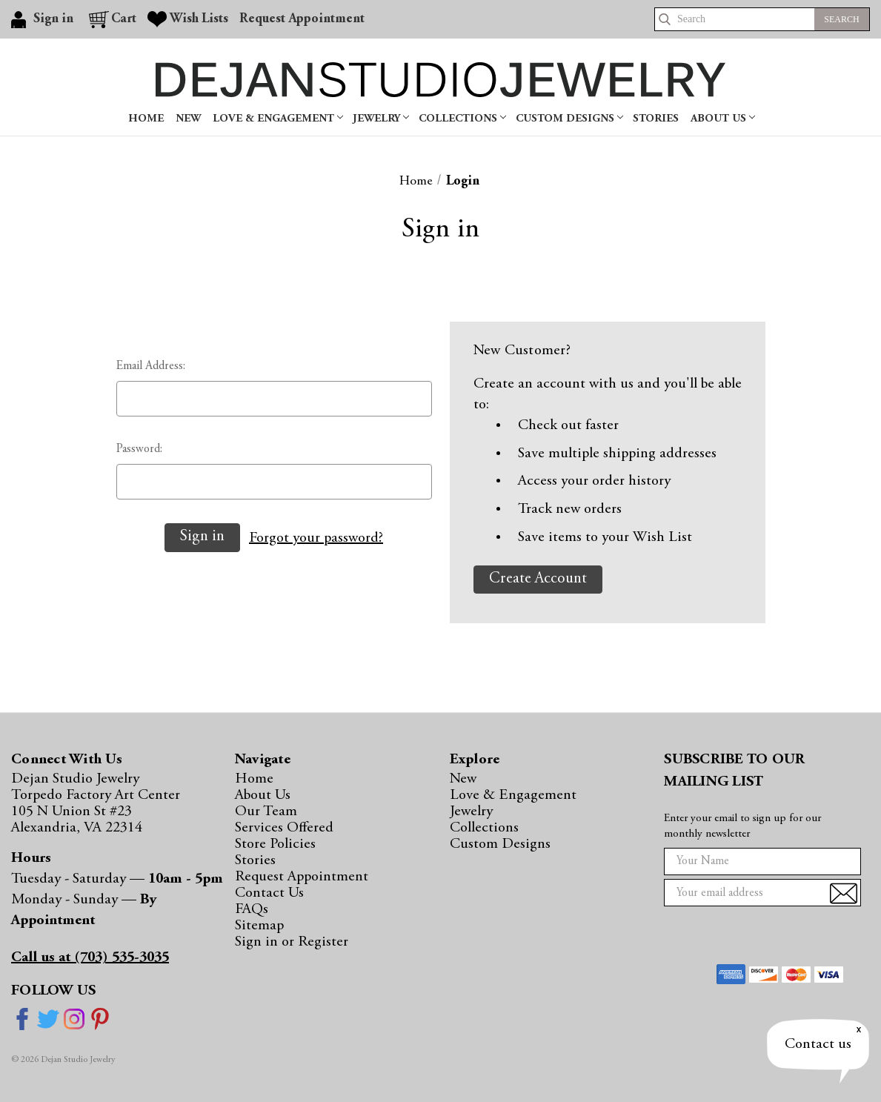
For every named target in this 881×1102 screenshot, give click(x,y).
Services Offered (284, 827)
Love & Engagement (278, 119)
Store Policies (275, 844)
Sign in (258, 942)
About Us (723, 119)
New (188, 119)
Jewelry (381, 119)
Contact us (818, 1044)
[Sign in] (44, 19)
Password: (139, 449)
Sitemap (259, 925)
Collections (462, 119)
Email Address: (150, 366)
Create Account (538, 579)
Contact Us (269, 893)
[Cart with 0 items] (112, 19)
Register (323, 942)
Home (146, 119)
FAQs (251, 909)
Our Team (266, 811)
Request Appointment (301, 876)
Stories (656, 119)
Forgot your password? (316, 538)
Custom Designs (569, 119)
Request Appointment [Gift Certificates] (302, 19)
